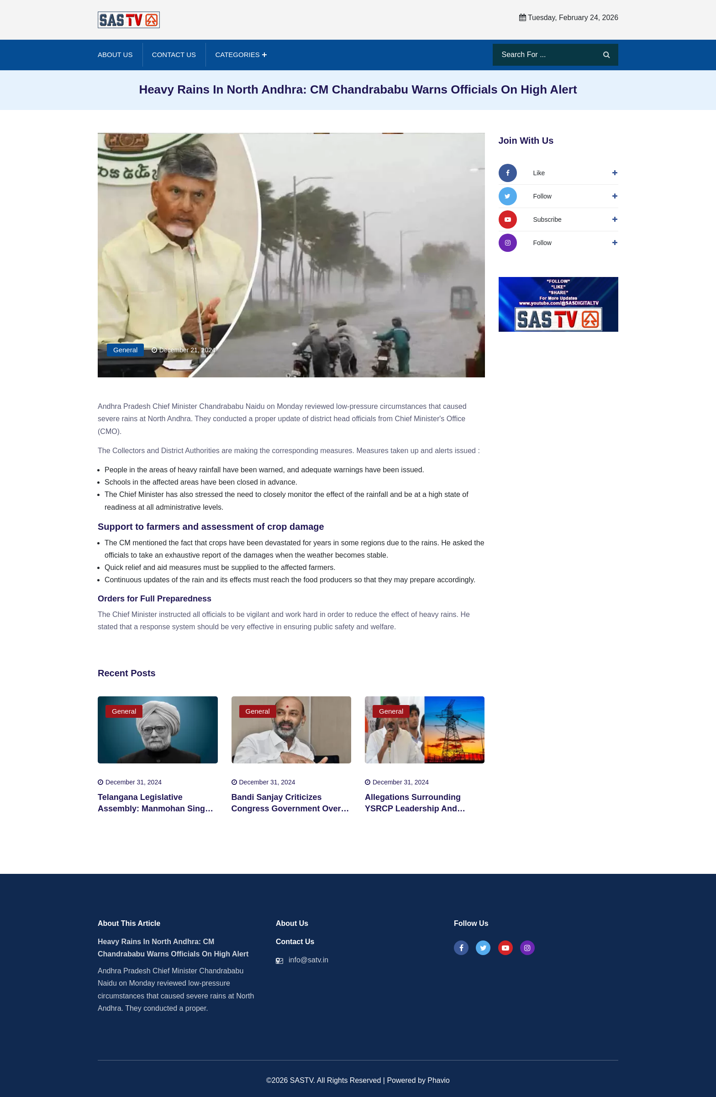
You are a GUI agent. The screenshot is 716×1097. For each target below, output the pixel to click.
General (125, 349)
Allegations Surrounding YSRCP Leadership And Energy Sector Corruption (415, 808)
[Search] (606, 54)
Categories (237, 54)
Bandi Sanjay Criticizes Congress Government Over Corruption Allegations (286, 808)
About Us (115, 54)
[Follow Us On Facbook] (522, 171)
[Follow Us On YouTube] (530, 218)
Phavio (438, 1079)
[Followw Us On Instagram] (525, 241)
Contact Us (174, 54)
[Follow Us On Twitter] (525, 195)
